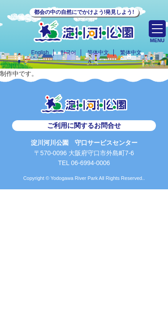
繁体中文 (131, 52)
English (39, 52)
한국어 (68, 52)
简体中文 (98, 52)
